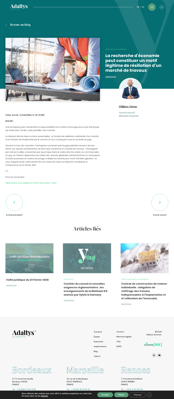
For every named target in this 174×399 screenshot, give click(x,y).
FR (138, 7)
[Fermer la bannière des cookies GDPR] (149, 394)
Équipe (97, 336)
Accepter (105, 394)
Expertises (98, 341)
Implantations (100, 346)
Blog (96, 351)
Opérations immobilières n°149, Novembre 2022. (31, 190)
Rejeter (121, 394)
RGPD (119, 346)
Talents (97, 356)
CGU (118, 341)
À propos (98, 332)
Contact (120, 332)
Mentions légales (124, 336)
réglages (44, 396)
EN (143, 7)
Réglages (138, 394)
